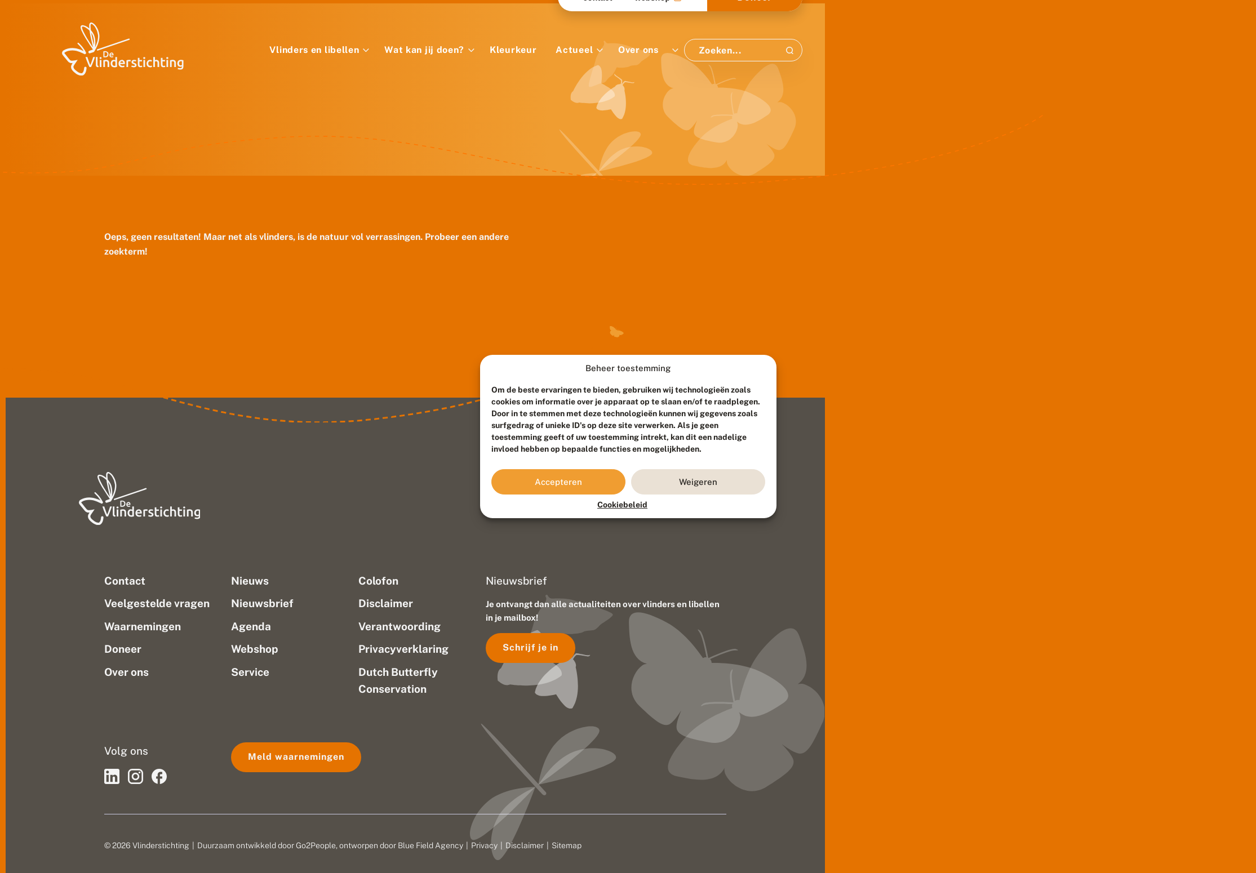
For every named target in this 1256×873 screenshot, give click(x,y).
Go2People (316, 845)
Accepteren (558, 482)
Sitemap (567, 845)
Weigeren (698, 482)
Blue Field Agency (430, 845)
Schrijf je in (530, 647)
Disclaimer (524, 845)
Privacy (484, 845)
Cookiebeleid (622, 504)
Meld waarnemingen (296, 756)
